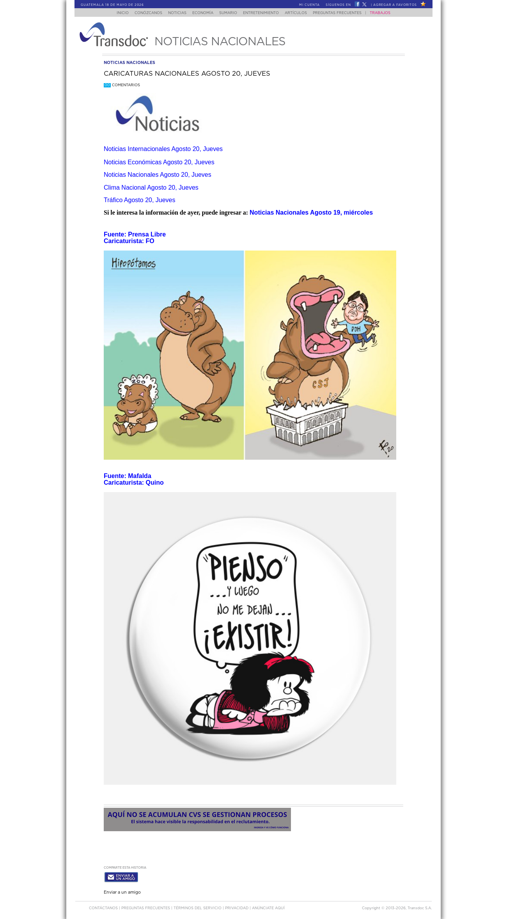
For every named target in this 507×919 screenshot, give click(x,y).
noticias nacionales (129, 62)
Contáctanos (104, 906)
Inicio (115, 13)
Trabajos (388, 13)
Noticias (173, 13)
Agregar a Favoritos (395, 5)
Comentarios (122, 85)
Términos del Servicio (198, 906)
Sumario (229, 13)
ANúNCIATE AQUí (268, 906)
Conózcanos (142, 13)
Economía (201, 13)
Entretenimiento (264, 13)
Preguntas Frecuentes (345, 13)
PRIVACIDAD (237, 906)
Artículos (301, 13)
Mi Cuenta (309, 5)
